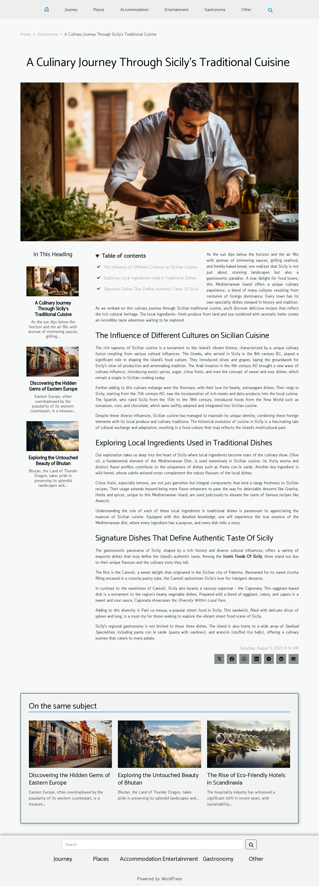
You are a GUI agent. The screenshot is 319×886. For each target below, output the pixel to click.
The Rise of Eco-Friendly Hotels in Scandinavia (246, 779)
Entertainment (176, 9)
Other (246, 9)
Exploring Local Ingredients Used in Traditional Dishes (150, 278)
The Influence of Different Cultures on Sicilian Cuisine (150, 267)
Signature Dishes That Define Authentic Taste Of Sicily (151, 289)
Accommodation (134, 9)
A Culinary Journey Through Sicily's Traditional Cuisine (53, 309)
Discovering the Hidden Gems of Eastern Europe (53, 386)
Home (25, 34)
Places (98, 9)
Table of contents (124, 255)
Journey (71, 9)
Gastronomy (215, 9)
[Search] (152, 844)
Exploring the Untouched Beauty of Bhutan (53, 461)
